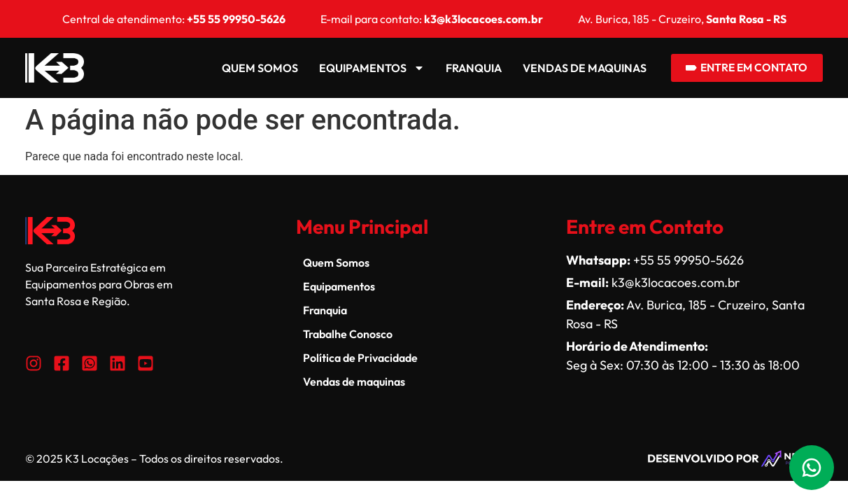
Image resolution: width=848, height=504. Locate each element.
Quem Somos (252, 68)
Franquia (466, 68)
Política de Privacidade (360, 358)
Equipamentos (364, 67)
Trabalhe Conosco (348, 334)
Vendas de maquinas (577, 68)
